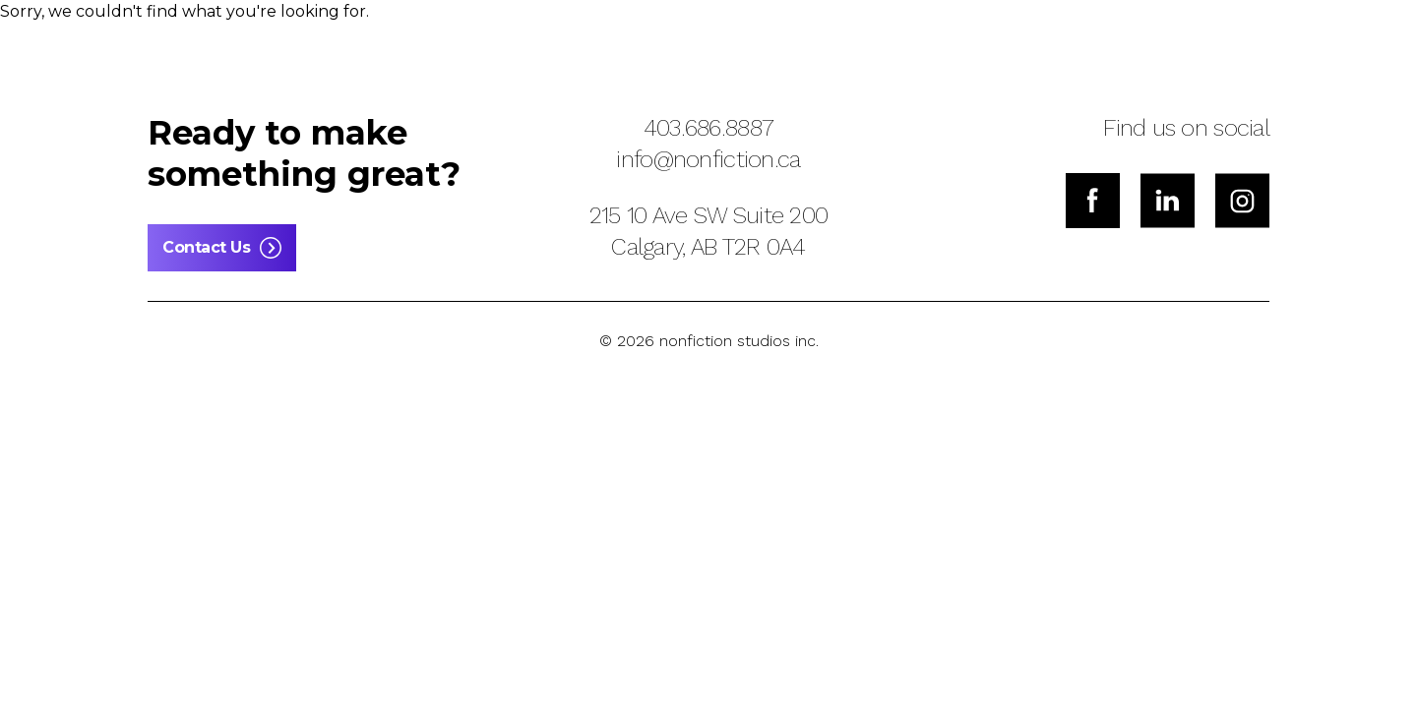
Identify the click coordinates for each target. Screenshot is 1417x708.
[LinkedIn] (1167, 200)
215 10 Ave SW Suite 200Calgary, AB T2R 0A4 (708, 231)
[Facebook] (1092, 200)
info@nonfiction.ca (708, 159)
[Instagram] (1241, 200)
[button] (193, 43)
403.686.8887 (708, 128)
